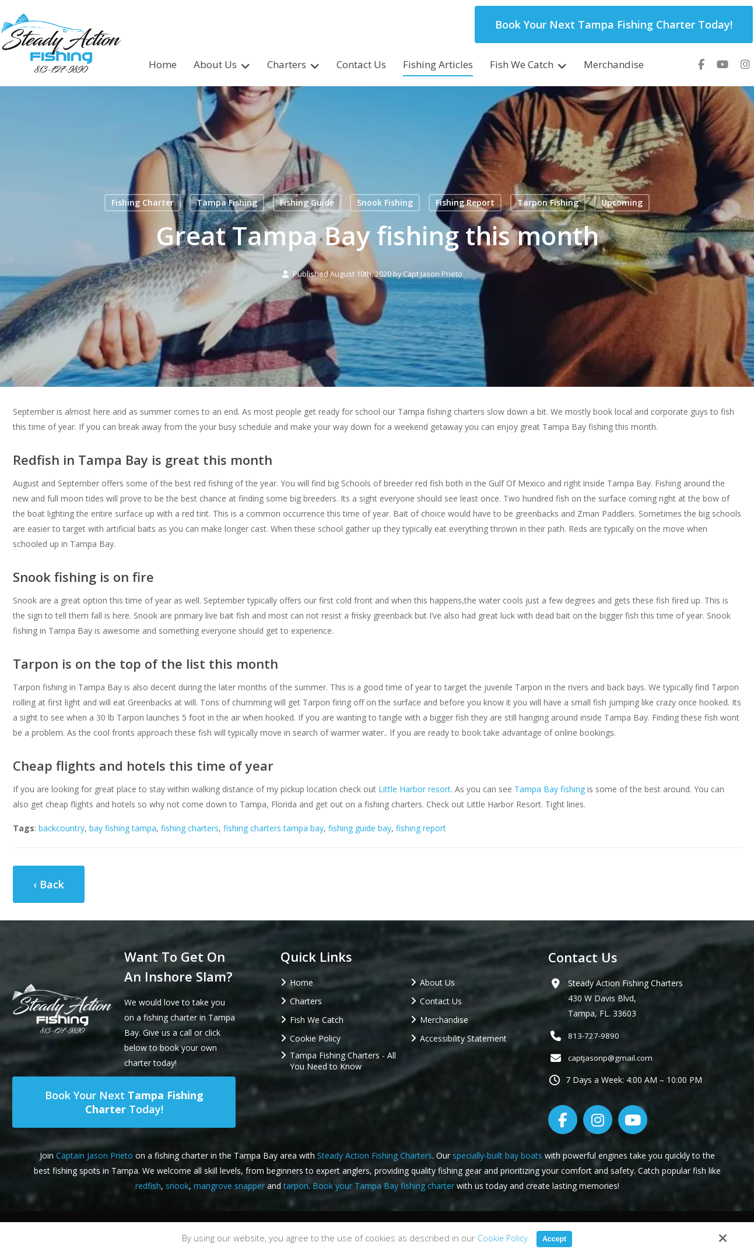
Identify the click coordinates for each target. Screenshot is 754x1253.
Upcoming (622, 202)
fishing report (421, 828)
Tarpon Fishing (547, 202)
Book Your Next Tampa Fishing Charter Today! (613, 24)
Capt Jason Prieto (432, 274)
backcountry (61, 828)
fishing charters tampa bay (273, 828)
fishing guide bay (359, 828)
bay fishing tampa (122, 828)
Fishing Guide (307, 202)
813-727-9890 (594, 1035)
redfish (148, 1185)
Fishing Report (465, 202)
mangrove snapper (229, 1185)
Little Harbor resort (414, 789)
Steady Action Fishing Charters (374, 1155)
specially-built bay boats (497, 1155)
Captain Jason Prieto (94, 1155)
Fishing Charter (142, 202)
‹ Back (48, 884)
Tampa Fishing (227, 202)
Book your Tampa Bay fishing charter (383, 1185)
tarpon (295, 1185)
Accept (554, 1238)
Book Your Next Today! (124, 1102)
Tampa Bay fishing (549, 789)
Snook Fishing (385, 202)
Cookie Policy (499, 1238)
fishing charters (190, 828)
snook (177, 1185)
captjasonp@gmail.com (612, 1057)
